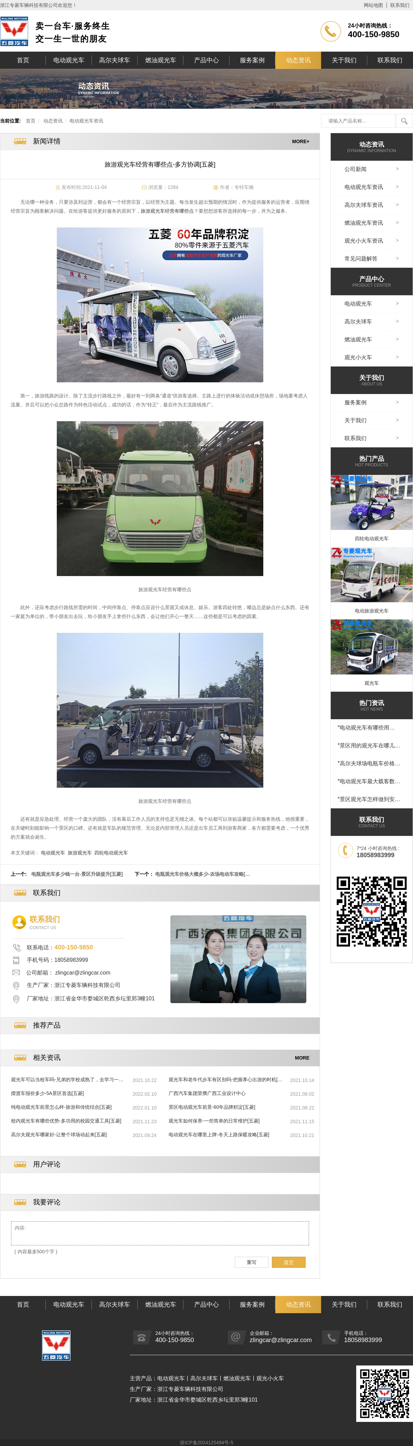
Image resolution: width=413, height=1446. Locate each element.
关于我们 (344, 60)
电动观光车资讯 (86, 121)
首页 (23, 60)
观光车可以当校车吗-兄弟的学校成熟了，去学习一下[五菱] (67, 1080)
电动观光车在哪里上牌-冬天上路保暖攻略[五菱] (219, 1134)
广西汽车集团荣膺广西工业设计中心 (207, 1093)
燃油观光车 (160, 60)
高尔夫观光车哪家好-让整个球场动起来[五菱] (59, 1134)
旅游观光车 (80, 852)
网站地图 (373, 5)
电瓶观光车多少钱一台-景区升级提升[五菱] (77, 874)
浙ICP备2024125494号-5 (206, 1442)
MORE (302, 1058)
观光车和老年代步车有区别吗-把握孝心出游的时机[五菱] (226, 1080)
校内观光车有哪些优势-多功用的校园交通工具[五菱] (66, 1121)
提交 (289, 1262)
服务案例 (252, 60)
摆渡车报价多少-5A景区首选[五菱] (47, 1093)
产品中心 (206, 60)
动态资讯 (298, 60)
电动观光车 (68, 60)
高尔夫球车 (114, 60)
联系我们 (400, 5)
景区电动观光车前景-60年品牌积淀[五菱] (212, 1107)
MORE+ (300, 141)
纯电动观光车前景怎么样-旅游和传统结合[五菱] (61, 1107)
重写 (251, 1262)
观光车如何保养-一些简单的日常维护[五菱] (214, 1121)
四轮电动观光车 (111, 852)
